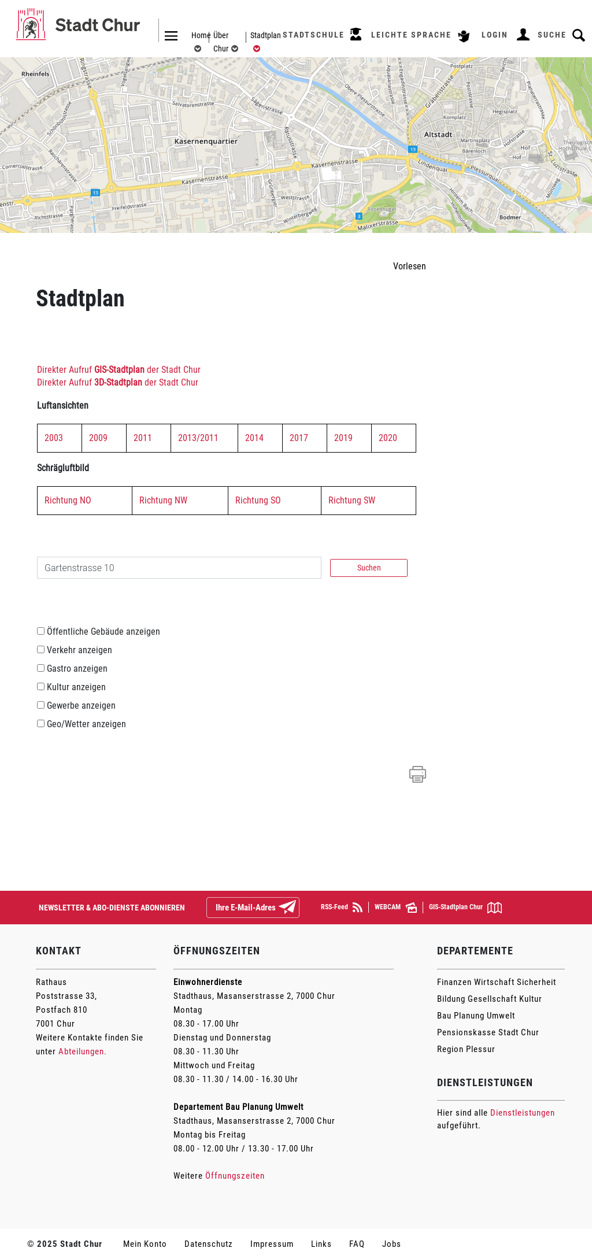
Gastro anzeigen (77, 668)
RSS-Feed (341, 907)
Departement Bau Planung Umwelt (238, 1107)
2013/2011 (198, 437)
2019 (343, 437)
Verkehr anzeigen (79, 650)
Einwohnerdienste (207, 982)
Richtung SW (351, 500)
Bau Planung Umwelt (476, 1015)
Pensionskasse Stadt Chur (488, 1032)
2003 (54, 437)
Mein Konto (145, 1244)
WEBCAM (396, 907)
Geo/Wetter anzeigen (86, 724)
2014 (254, 437)
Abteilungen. (82, 1051)
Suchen (369, 567)
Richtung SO (258, 500)
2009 (98, 437)
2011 (143, 437)
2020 (388, 437)
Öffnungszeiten (235, 1176)
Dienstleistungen (522, 1113)
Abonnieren (296, 908)
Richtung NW (163, 500)
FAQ (357, 1244)
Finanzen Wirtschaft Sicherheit (496, 982)
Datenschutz (208, 1244)
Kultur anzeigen (76, 687)
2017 (299, 437)
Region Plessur (466, 1049)
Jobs (391, 1244)
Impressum (272, 1244)
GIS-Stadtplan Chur (465, 907)
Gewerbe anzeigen (81, 705)
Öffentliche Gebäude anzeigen (103, 631)
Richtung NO (68, 500)
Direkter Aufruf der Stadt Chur (119, 369)
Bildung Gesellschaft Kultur (489, 999)
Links (321, 1244)
